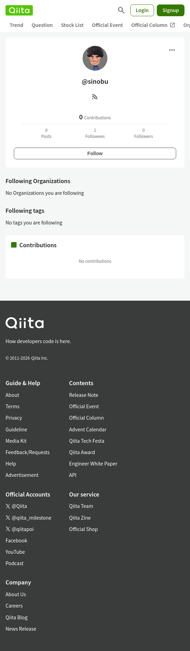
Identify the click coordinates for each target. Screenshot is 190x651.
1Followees (95, 133)
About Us (16, 594)
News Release (21, 628)
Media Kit (16, 440)
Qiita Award (82, 452)
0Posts (46, 133)
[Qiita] (19, 10)
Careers (14, 605)
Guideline (16, 429)
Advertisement (22, 474)
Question (42, 24)
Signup (170, 10)
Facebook (16, 540)
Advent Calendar (87, 429)
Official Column (153, 25)
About (12, 394)
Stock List (72, 24)
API (72, 474)
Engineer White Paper (93, 463)
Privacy (14, 417)
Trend (16, 24)
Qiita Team (81, 505)
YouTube (15, 551)
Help (11, 463)
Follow (95, 153)
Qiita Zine (80, 517)
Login (142, 10)
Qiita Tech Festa (86, 440)
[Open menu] (172, 50)
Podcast (14, 563)
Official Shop (83, 528)
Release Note (83, 394)
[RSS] (95, 96)
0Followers (143, 133)
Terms (12, 406)
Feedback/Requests (28, 452)
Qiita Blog (17, 617)
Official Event (107, 24)
